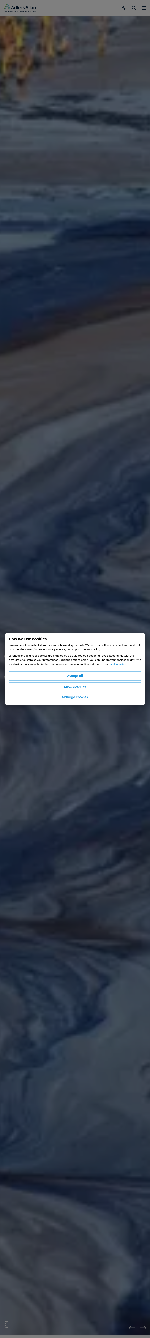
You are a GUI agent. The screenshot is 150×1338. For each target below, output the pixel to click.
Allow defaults (75, 687)
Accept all (75, 675)
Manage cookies (75, 697)
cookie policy (118, 663)
